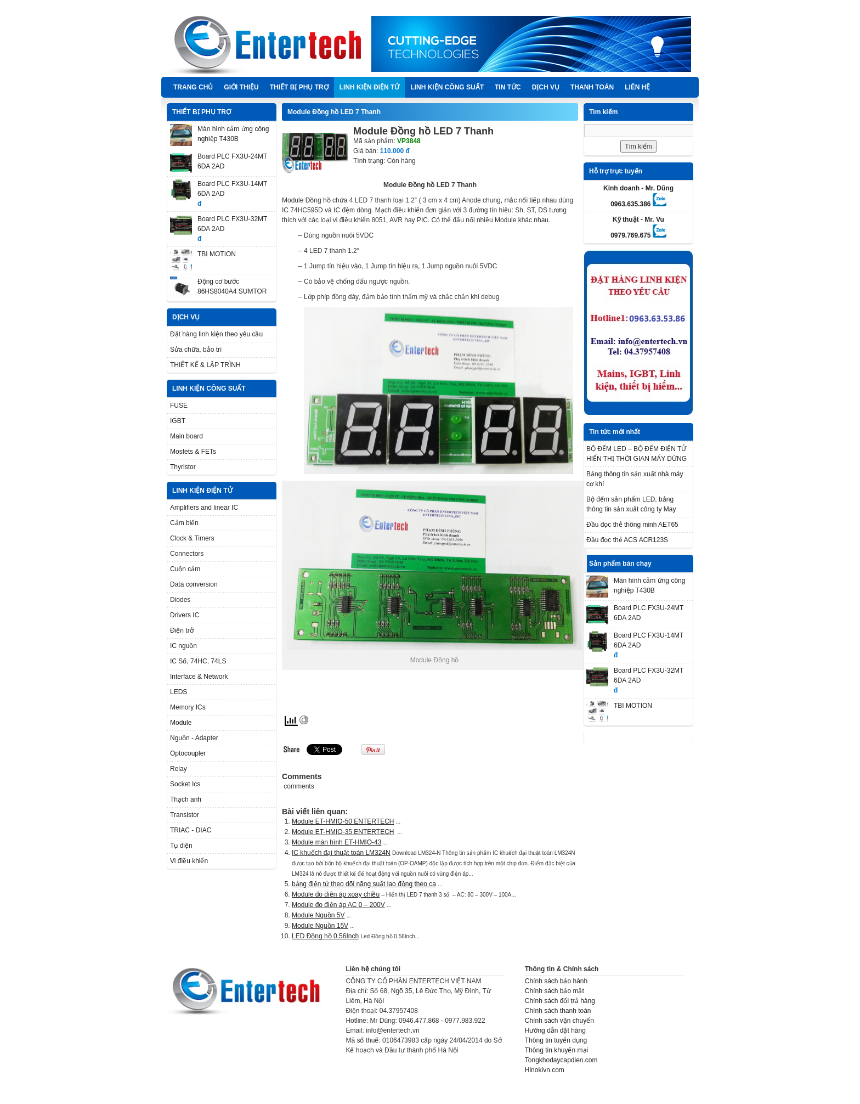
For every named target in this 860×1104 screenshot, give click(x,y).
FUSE (179, 405)
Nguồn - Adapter (194, 738)
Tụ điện (181, 845)
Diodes (180, 600)
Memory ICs (188, 707)
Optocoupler (188, 753)
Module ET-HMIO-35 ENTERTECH (343, 832)
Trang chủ (193, 87)
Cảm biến (184, 523)
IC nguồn (183, 646)
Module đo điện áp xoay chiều (336, 894)
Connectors (186, 553)
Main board (186, 436)
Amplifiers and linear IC (204, 507)
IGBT (177, 421)
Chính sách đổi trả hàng (560, 1001)
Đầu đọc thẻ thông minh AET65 (632, 524)
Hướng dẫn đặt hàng (555, 1030)
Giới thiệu (241, 87)
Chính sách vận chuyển (559, 1020)
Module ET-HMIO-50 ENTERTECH (343, 821)
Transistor (184, 815)
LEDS (178, 692)
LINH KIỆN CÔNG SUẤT (447, 87)
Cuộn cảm (185, 569)
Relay (178, 769)
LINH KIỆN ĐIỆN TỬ (370, 87)
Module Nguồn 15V (320, 926)
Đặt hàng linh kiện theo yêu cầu (216, 334)
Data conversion (194, 584)
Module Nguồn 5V (318, 915)
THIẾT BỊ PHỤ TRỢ (299, 87)
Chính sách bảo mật (554, 991)
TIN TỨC (508, 87)
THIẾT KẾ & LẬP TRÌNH (205, 365)
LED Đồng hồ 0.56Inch (325, 936)
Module (180, 722)
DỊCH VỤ (545, 87)
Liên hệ (637, 87)
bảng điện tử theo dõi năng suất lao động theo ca (364, 884)
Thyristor (183, 467)
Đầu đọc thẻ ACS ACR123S (627, 540)
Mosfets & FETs (193, 451)
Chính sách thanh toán (558, 1011)
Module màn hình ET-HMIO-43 (336, 842)
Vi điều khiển (189, 861)
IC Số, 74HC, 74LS (198, 661)
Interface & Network (199, 676)
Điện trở (182, 630)
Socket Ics (185, 784)
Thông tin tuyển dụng (556, 1040)
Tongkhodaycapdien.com (561, 1060)
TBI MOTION (216, 254)
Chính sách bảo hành (556, 981)
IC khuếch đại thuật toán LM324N (341, 853)
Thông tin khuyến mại (556, 1050)
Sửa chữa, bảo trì (196, 349)
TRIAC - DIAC (190, 830)
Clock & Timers (192, 538)
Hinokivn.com (544, 1070)
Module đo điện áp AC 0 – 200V (338, 905)
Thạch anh (185, 799)
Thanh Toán (592, 87)
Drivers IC (184, 615)
